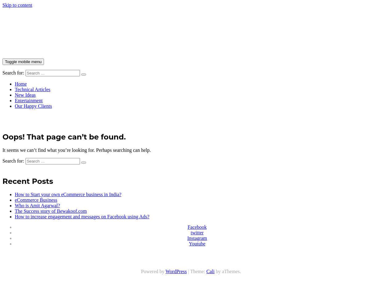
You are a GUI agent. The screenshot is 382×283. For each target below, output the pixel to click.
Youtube (197, 243)
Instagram (197, 238)
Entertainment (29, 100)
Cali (210, 271)
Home (21, 84)
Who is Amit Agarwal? (37, 205)
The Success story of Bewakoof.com (51, 211)
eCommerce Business (36, 200)
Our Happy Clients (33, 106)
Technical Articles (32, 89)
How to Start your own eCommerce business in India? (68, 194)
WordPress (176, 271)
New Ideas (25, 95)
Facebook (197, 227)
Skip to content (17, 5)
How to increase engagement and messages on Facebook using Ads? (82, 216)
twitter (197, 232)
